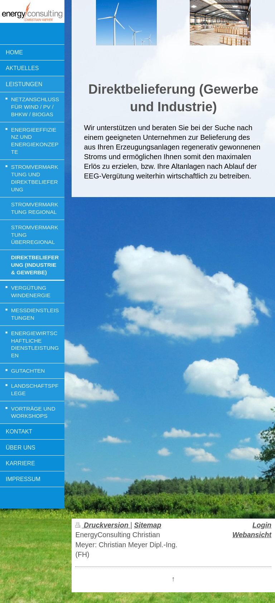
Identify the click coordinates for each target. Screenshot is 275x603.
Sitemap (147, 525)
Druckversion (102, 525)
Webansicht (251, 535)
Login (261, 525)
